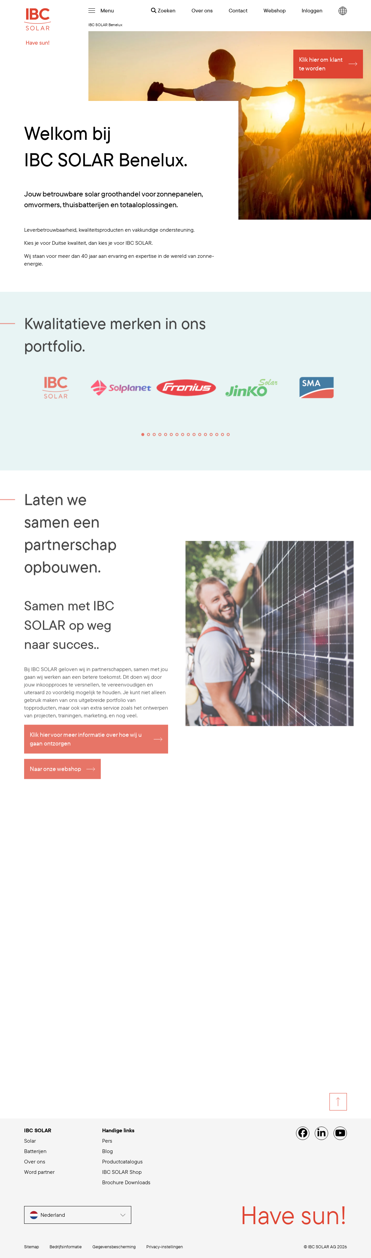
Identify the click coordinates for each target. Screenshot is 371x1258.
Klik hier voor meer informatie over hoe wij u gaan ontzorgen (86, 743)
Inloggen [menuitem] (312, 10)
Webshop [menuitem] (275, 10)
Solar (30, 1140)
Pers (107, 1140)
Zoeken (163, 10)
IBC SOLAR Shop (122, 1171)
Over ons (34, 1161)
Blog (107, 1151)
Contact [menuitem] (238, 10)
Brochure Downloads (126, 1182)
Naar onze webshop (55, 773)
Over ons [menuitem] (202, 10)
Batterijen (35, 1151)
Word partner (39, 1171)
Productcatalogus (122, 1161)
